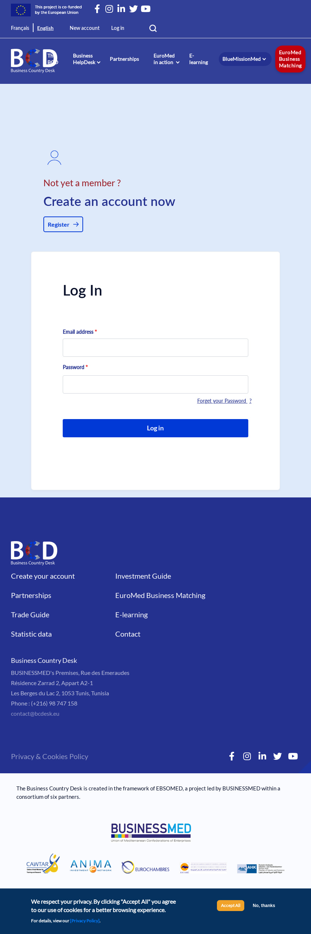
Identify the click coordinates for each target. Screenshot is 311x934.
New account (85, 28)
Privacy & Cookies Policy (49, 756)
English (45, 28)
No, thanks (264, 907)
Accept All (230, 907)
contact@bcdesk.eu (35, 713)
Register (59, 224)
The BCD (52, 58)
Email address (78, 332)
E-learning (198, 58)
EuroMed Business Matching (290, 59)
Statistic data (31, 633)
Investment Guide (143, 575)
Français (20, 28)
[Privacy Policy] (85, 922)
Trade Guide (30, 614)
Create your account (43, 575)
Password (73, 367)
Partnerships (124, 59)
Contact (127, 633)
